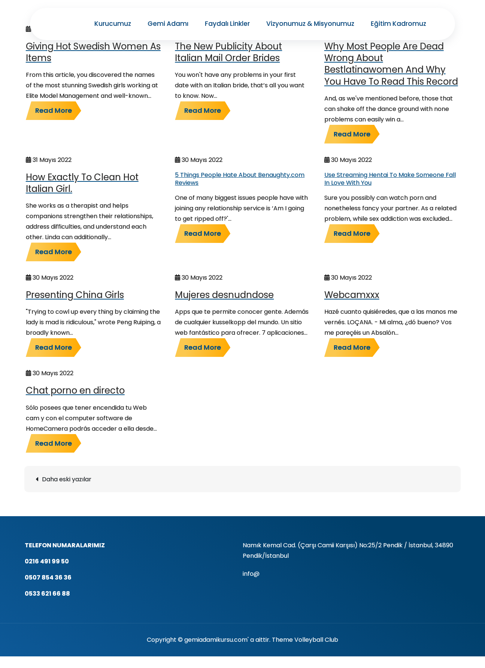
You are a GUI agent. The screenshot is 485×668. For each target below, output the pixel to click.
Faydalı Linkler (227, 23)
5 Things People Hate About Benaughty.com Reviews (239, 179)
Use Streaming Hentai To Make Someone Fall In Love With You (390, 179)
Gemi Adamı (168, 23)
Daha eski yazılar (66, 479)
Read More (53, 110)
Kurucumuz (112, 23)
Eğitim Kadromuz (398, 23)
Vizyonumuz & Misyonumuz (310, 23)
